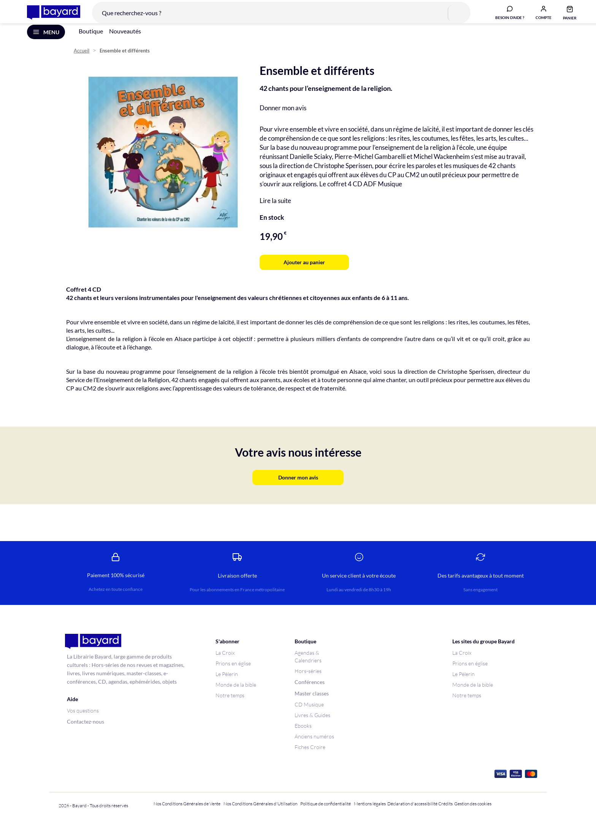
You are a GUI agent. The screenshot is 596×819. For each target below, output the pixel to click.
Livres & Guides (312, 715)
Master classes (312, 693)
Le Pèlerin (227, 674)
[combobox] (275, 16)
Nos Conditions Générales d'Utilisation (261, 803)
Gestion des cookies (472, 803)
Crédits (445, 803)
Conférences (310, 682)
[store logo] (47, 17)
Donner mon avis (283, 118)
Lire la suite (275, 211)
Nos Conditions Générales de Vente (187, 803)
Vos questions (83, 710)
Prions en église (233, 663)
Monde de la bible (236, 684)
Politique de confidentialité (325, 803)
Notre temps (230, 695)
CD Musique (309, 704)
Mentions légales (370, 803)
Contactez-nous (85, 721)
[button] (538, 16)
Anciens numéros (314, 736)
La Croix (225, 652)
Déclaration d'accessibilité (412, 803)
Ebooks (303, 725)
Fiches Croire (310, 747)
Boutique (91, 41)
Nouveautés (125, 41)
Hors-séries (308, 671)
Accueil (81, 61)
